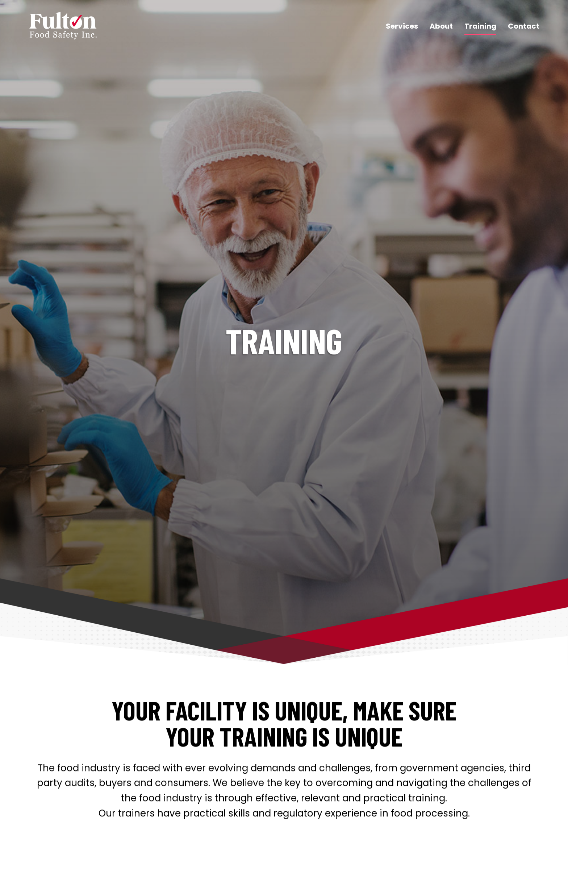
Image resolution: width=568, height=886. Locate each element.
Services (402, 26)
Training (480, 26)
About (441, 26)
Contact (523, 26)
